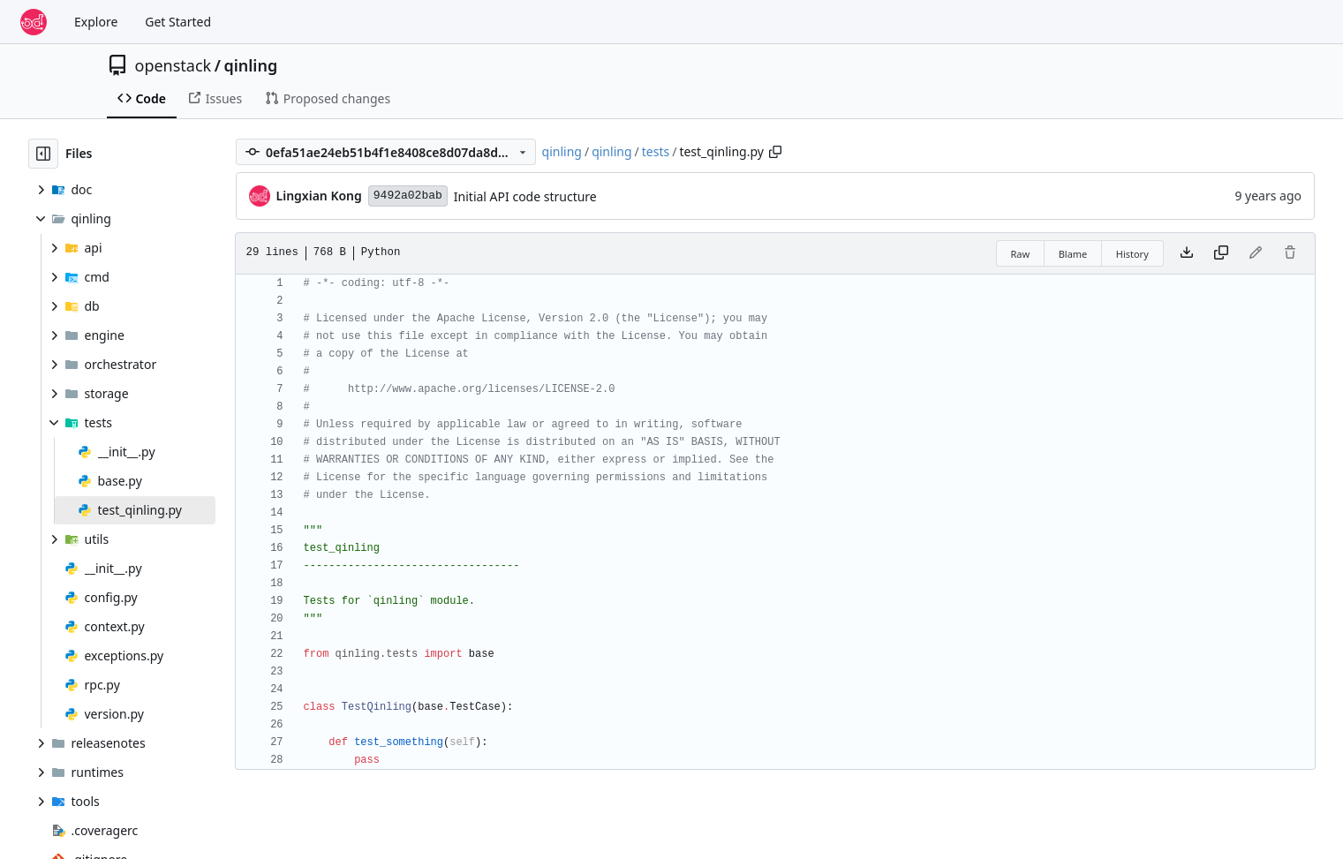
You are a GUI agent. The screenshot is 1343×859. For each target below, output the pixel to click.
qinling (250, 65)
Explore (95, 21)
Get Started (178, 21)
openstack (173, 65)
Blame (1073, 253)
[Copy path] (775, 152)
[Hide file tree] (43, 154)
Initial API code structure (525, 196)
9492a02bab (407, 195)
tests (655, 151)
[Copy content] (1221, 253)
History (1132, 253)
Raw (1020, 253)
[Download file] (1187, 253)
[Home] (33, 22)
